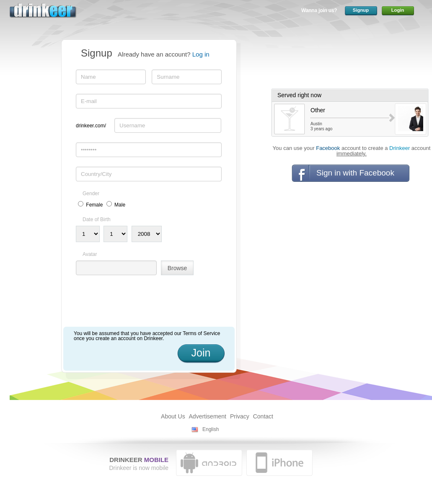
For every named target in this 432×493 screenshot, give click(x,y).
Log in (201, 54)
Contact (263, 416)
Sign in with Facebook (355, 172)
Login (397, 10)
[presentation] (139, 304)
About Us (173, 416)
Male (119, 205)
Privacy (239, 416)
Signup (361, 10)
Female (94, 205)
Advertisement (207, 416)
